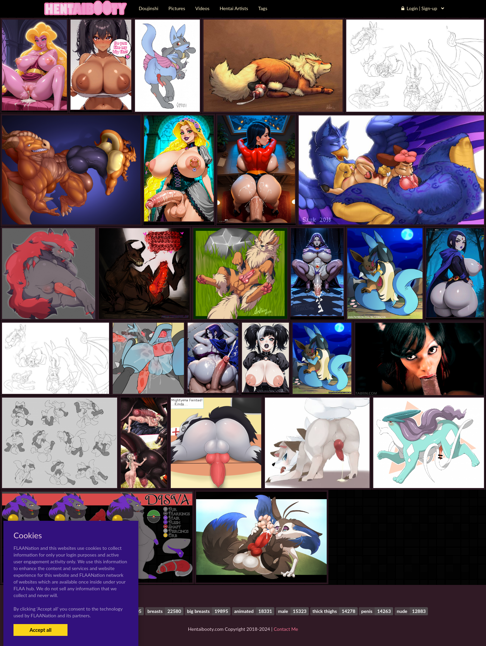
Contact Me (286, 629)
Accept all (40, 630)
